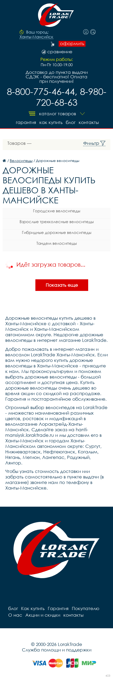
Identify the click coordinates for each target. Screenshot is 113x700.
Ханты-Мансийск (36, 37)
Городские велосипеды (56, 210)
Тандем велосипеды (56, 243)
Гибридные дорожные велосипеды (56, 232)
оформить (72, 43)
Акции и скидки (42, 615)
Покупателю (85, 608)
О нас (15, 615)
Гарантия (26, 122)
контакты (89, 122)
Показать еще (62, 285)
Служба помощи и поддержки (56, 650)
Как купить (51, 122)
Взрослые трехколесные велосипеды (57, 221)
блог (71, 122)
